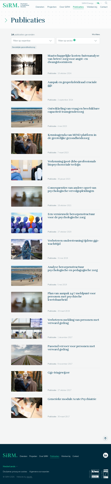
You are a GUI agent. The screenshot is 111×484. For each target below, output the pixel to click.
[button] (99, 3)
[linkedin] (104, 455)
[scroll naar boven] (105, 438)
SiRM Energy (87, 3)
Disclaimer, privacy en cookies (16, 471)
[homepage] (16, 5)
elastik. (30, 477)
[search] (106, 3)
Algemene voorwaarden (41, 471)
